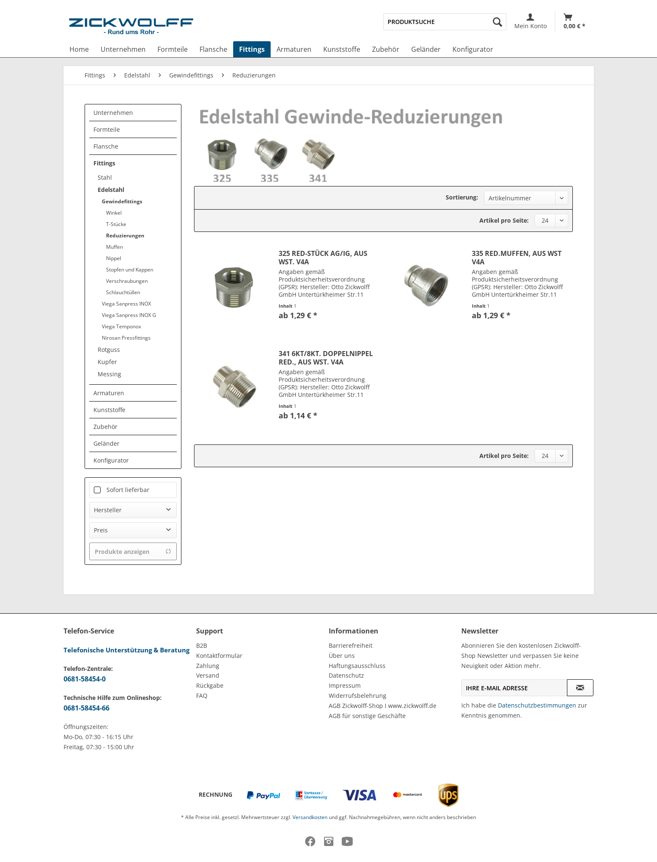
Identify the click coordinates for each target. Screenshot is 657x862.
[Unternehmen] (123, 49)
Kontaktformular (219, 656)
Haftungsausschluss (357, 666)
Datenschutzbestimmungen (537, 705)
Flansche (105, 146)
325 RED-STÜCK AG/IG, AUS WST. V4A (323, 257)
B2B (201, 645)
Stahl (105, 177)
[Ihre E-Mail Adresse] (514, 687)
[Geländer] (426, 49)
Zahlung (207, 666)
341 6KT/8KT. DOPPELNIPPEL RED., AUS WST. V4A (326, 357)
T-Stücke (116, 224)
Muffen (114, 246)
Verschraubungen (127, 281)
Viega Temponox (121, 326)
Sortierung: (462, 197)
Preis (101, 530)
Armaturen (108, 393)
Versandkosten (310, 817)
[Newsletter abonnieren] (580, 687)
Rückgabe (209, 685)
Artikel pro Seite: (504, 220)
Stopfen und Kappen (129, 269)
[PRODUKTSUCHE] (444, 21)
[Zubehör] (385, 49)
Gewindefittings (122, 201)
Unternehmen (113, 113)
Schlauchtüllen (123, 292)
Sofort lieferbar (127, 490)
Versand (207, 675)
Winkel (114, 212)
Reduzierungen (125, 235)
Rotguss (109, 350)
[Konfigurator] (473, 49)
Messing (109, 374)
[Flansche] (213, 49)
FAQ (201, 696)
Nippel (113, 258)
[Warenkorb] (574, 22)
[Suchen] (497, 21)
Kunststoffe (109, 410)
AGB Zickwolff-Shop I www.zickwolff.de (382, 706)
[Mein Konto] (530, 22)
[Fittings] (252, 49)
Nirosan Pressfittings (126, 337)
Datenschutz (346, 675)
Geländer (106, 443)
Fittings (104, 163)
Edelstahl (111, 190)
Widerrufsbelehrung (357, 696)
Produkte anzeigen (133, 552)
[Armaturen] (294, 49)
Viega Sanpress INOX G (129, 315)
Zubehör (105, 427)
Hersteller (108, 510)
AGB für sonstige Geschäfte (367, 716)
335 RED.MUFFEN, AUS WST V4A (516, 257)
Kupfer (107, 362)
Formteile (106, 129)
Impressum (345, 685)
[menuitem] (444, 21)
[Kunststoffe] (341, 49)
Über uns (342, 656)
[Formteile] (173, 49)
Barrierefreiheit (350, 645)
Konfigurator (111, 460)
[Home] (79, 49)
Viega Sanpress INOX (126, 303)
